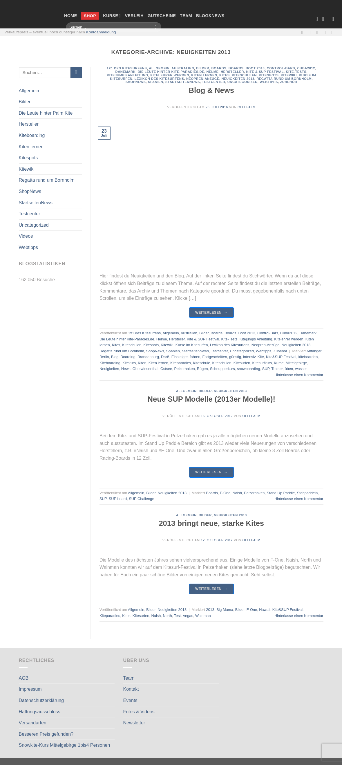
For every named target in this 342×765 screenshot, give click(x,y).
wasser (301, 369)
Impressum (30, 689)
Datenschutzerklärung (41, 700)
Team (186, 15)
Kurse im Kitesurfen (191, 345)
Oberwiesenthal (145, 369)
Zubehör (288, 82)
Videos (26, 236)
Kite (261, 357)
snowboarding (248, 369)
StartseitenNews (36, 202)
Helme (213, 71)
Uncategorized (34, 225)
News (126, 369)
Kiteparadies (180, 363)
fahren (195, 357)
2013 (210, 609)
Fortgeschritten (214, 357)
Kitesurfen (242, 363)
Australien (182, 68)
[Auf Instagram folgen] (311, 32)
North (167, 616)
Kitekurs (129, 363)
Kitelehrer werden (169, 75)
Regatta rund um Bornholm (47, 180)
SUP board (118, 499)
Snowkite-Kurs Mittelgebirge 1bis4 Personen (64, 745)
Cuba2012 (306, 68)
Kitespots (28, 157)
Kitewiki (27, 169)
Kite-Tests (296, 71)
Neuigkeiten (109, 369)
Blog (115, 357)
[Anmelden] (335, 18)
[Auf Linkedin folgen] (334, 32)
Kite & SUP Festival (265, 71)
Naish (237, 493)
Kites (224, 75)
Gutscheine (162, 15)
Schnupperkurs (222, 369)
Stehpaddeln (307, 493)
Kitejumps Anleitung (127, 75)
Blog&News (210, 15)
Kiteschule (201, 363)
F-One (225, 493)
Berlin (104, 357)
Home (70, 15)
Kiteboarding (32, 135)
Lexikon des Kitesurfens (159, 78)
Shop (90, 15)
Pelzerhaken (184, 369)
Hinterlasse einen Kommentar (298, 375)
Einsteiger (179, 357)
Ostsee (166, 369)
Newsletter (134, 722)
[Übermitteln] (156, 27)
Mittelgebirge (296, 363)
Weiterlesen (211, 312)
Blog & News (211, 90)
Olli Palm (247, 107)
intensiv (249, 357)
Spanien (155, 82)
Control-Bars (281, 68)
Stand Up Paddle (281, 493)
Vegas (188, 616)
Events (130, 700)
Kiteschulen (244, 75)
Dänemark (125, 71)
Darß (165, 357)
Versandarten (32, 722)
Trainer (277, 369)
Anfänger (314, 351)
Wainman (203, 616)
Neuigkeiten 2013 (237, 78)
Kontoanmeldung (101, 32)
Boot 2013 (255, 68)
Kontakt (131, 689)
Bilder (25, 101)
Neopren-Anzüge (202, 78)
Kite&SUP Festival (281, 357)
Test (177, 616)
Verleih (134, 15)
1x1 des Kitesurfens (127, 68)
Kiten (142, 363)
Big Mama (224, 609)
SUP (265, 369)
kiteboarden (308, 357)
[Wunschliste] (317, 18)
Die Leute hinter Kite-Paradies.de (171, 71)
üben (289, 369)
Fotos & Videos (139, 711)
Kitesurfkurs (262, 363)
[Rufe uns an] (326, 32)
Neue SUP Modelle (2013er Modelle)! (211, 399)
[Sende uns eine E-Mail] (318, 32)
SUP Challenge (141, 499)
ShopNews (30, 191)
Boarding (128, 357)
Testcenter (29, 213)
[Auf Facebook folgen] (303, 32)
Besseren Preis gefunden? (46, 734)
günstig (235, 357)
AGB (24, 678)
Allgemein (29, 90)
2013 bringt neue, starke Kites (211, 523)
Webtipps (28, 247)
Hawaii (264, 609)
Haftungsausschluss (39, 711)
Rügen (202, 369)
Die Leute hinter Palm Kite (46, 113)
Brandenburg (148, 357)
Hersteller (29, 124)
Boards (219, 68)
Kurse (112, 16)
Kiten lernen (31, 146)
